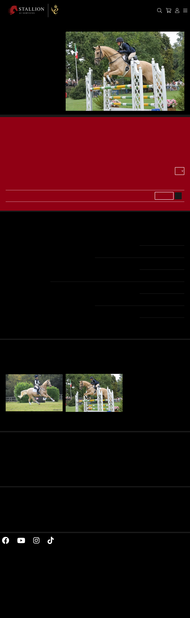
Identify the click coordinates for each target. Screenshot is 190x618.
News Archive (96, 553)
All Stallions (96, 571)
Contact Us (2, 559)
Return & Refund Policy (3, 565)
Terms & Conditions (3, 571)
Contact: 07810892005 (7, 140)
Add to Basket (178, 195)
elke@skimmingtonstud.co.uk (8, 145)
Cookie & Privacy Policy (96, 559)
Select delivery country (182, 163)
